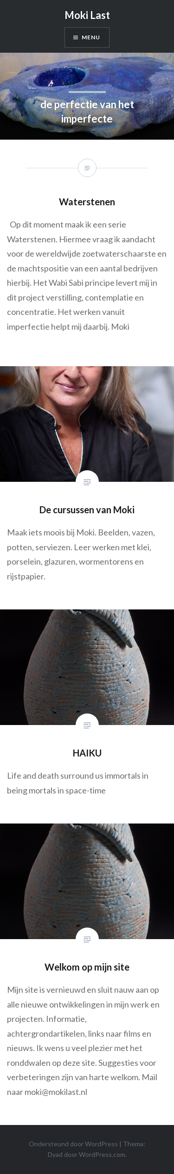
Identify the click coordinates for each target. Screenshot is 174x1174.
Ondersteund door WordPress (73, 1144)
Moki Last (87, 15)
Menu (91, 37)
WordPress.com (102, 1154)
